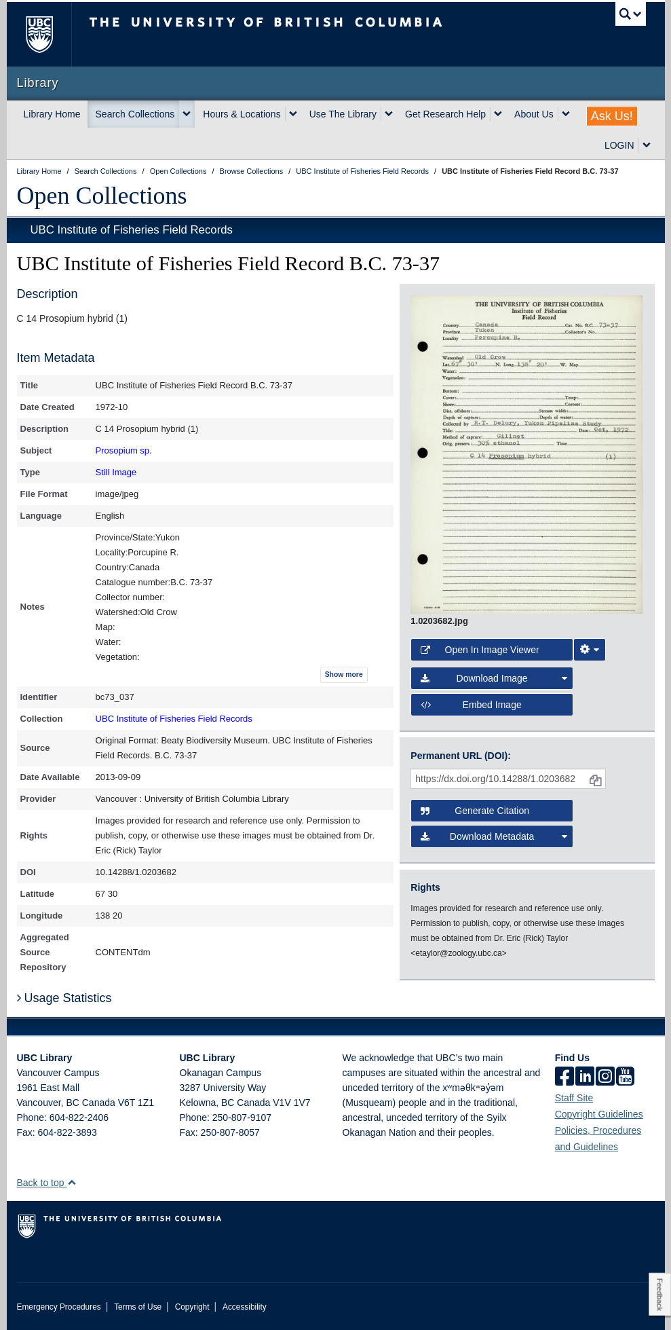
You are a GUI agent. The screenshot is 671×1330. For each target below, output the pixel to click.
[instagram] (605, 1077)
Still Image (116, 472)
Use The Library (343, 114)
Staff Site (574, 1097)
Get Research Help (445, 114)
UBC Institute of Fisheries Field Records (132, 229)
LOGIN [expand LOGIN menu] (619, 145)
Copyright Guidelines (599, 1114)
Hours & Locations (241, 114)
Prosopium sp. (124, 450)
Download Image (494, 678)
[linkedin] (584, 1077)
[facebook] (564, 1077)
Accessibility (245, 1307)
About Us (534, 114)
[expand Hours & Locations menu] (293, 114)
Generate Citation (475, 810)
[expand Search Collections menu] (186, 114)
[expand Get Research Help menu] (498, 114)
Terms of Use (137, 1307)
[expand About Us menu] (566, 114)
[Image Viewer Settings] (589, 649)
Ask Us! (612, 116)
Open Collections (102, 195)
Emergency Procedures (59, 1307)
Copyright (192, 1307)
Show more (344, 674)
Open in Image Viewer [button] (480, 649)
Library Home (52, 114)
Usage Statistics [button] (64, 998)
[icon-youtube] (625, 1077)
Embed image (471, 704)
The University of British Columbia (49, 34)
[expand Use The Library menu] (389, 114)
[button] (71, 1182)
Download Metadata (494, 836)
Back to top (47, 1182)
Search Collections (135, 114)
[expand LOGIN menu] (646, 145)
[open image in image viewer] (526, 453)
